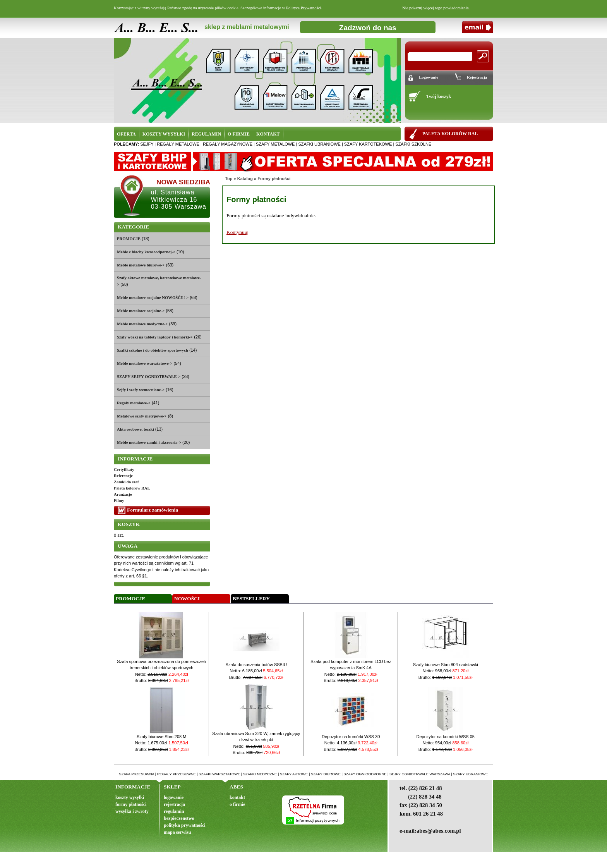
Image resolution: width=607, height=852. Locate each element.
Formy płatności (273, 178)
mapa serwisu (177, 832)
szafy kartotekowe (368, 144)
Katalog (245, 178)
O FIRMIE (239, 134)
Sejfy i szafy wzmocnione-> (141, 390)
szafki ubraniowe (319, 144)
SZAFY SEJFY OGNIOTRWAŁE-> (148, 376)
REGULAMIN (206, 134)
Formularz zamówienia (152, 510)
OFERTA (126, 134)
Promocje (130, 598)
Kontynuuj (237, 232)
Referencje (123, 476)
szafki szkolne (413, 144)
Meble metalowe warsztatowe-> (144, 363)
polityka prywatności (185, 825)
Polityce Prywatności (303, 8)
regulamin (174, 811)
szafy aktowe (294, 774)
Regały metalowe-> (134, 403)
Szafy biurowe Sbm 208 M (161, 736)
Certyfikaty (124, 469)
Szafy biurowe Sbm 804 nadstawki (445, 664)
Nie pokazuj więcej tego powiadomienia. (436, 8)
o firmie (237, 804)
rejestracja (174, 804)
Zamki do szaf (126, 482)
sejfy (146, 144)
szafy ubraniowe (470, 774)
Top (228, 178)
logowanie (173, 797)
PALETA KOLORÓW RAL (450, 133)
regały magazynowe (227, 144)
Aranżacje (123, 494)
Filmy (119, 500)
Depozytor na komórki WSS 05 (446, 736)
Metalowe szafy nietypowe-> (142, 416)
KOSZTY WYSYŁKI (163, 134)
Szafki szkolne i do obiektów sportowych (152, 350)
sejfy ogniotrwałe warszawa (419, 774)
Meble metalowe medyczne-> (142, 324)
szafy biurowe (326, 774)
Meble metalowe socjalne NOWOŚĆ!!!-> (153, 297)
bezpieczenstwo (179, 818)
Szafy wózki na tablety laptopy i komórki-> (155, 337)
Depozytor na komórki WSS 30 (351, 736)
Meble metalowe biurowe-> (141, 265)
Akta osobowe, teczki (135, 429)
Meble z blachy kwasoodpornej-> (146, 252)
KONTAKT (267, 134)
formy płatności (130, 804)
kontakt (237, 797)
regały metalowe (178, 144)
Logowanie (428, 77)
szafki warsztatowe (219, 774)
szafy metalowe (275, 144)
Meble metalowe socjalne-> (141, 311)
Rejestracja (477, 77)
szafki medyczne (260, 774)
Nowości (187, 598)
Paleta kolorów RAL (132, 488)
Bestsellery (251, 598)
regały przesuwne (176, 774)
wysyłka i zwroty (132, 811)
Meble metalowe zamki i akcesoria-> (149, 442)
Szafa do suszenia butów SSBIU (256, 664)
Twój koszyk (438, 96)
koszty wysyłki (129, 797)
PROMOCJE (129, 239)
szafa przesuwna (136, 774)
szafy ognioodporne (365, 774)
